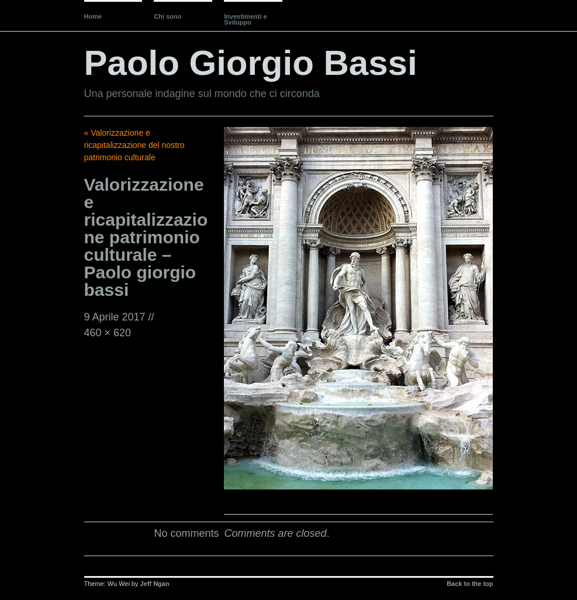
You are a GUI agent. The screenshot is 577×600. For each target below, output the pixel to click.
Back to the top (470, 583)
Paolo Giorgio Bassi (250, 62)
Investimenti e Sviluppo (245, 19)
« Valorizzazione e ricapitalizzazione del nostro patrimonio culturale (134, 145)
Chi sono (167, 16)
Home (93, 16)
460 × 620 (108, 333)
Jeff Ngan (155, 583)
